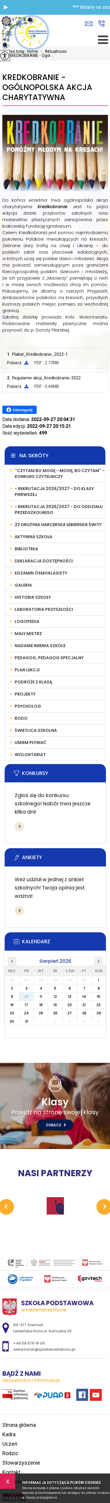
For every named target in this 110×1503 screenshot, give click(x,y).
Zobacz (56, 1124)
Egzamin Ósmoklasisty (41, 573)
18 (41, 1004)
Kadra (9, 1434)
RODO (21, 718)
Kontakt (11, 1472)
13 (69, 996)
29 (99, 1013)
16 (12, 1004)
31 (26, 1021)
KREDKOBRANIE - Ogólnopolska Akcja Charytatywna (47, 87)
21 (84, 1004)
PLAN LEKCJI (27, 670)
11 (41, 996)
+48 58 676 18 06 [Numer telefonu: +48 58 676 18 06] (29, 1343)
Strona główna (19, 1425)
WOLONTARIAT (30, 755)
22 (99, 1004)
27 (69, 1013)
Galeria (23, 585)
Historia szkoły (33, 597)
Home (32, 51)
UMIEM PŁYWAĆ (30, 742)
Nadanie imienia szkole (40, 646)
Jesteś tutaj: (14, 51)
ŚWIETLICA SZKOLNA (36, 730)
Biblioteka (26, 549)
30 (12, 1021)
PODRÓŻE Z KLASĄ (33, 682)
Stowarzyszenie (21, 1463)
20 (69, 1004)
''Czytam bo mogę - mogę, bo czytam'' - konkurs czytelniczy (60, 473)
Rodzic (10, 1453)
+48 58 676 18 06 (101, 23)
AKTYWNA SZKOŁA (33, 537)
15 (98, 996)
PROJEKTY (25, 694)
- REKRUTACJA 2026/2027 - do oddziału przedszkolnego (59, 509)
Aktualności (52, 51)
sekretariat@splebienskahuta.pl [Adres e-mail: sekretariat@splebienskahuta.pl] (44, 1349)
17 (26, 1004)
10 (26, 996)
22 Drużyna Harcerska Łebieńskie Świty (58, 525)
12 (55, 996)
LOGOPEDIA (27, 621)
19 (55, 1004)
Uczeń (9, 1444)
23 (12, 1013)
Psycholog (28, 706)
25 (41, 1013)
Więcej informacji (19, 826)
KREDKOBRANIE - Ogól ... (28, 55)
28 (84, 1013)
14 (84, 996)
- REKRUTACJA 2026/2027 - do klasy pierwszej (54, 491)
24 (26, 1013)
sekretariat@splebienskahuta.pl (88, 24)
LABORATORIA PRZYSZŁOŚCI (44, 609)
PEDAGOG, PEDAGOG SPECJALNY (49, 658)
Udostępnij (19, 409)
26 (55, 1013)
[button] (6, 7)
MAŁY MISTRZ (28, 634)
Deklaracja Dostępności (44, 561)
